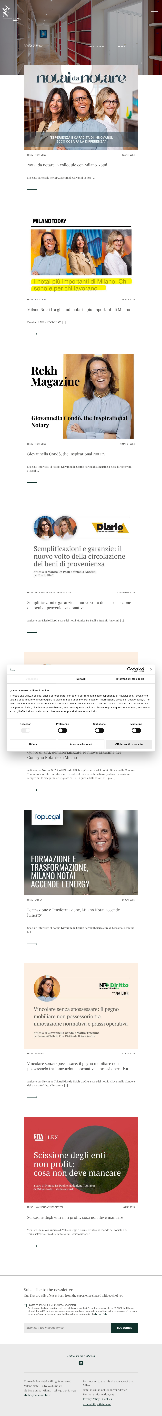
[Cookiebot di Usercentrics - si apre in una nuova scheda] (129, 669)
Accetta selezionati (81, 744)
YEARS (121, 46)
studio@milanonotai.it (37, 1395)
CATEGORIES (93, 46)
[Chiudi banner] (151, 669)
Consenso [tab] (32, 678)
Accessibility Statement (97, 1404)
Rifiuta (33, 744)
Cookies (107, 1399)
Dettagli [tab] (81, 678)
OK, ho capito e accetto (129, 744)
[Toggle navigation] (154, 13)
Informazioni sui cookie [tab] (130, 678)
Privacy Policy (102, 1314)
